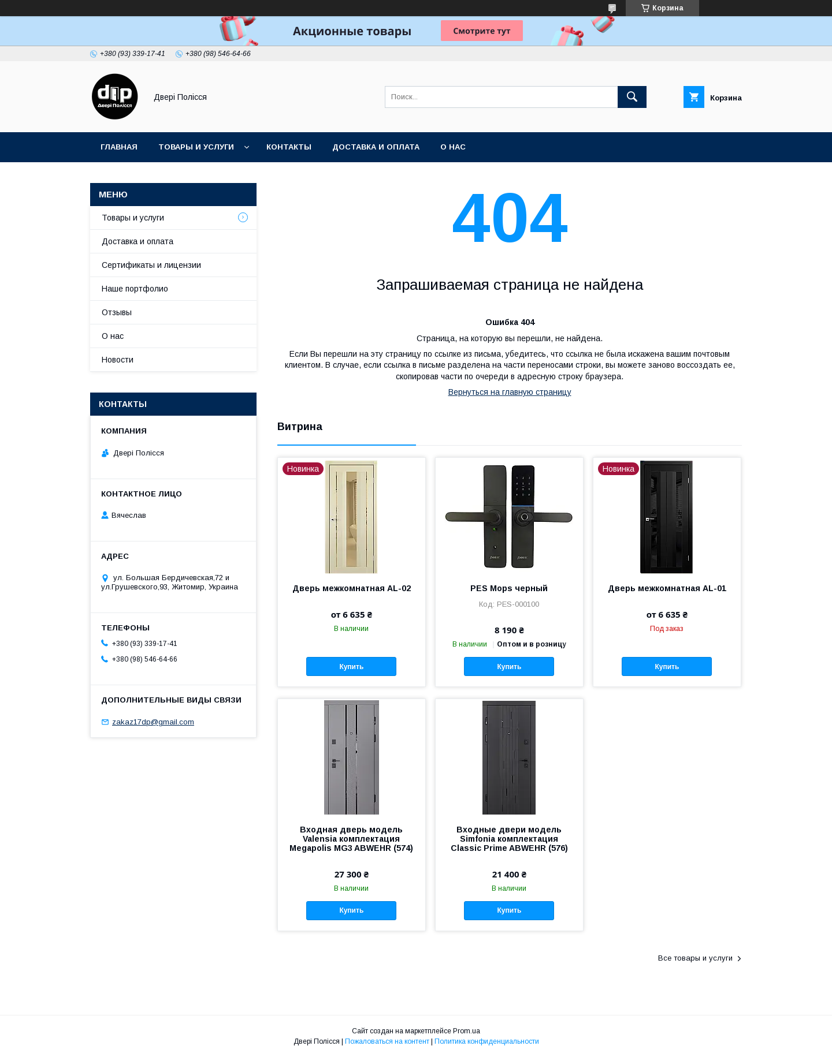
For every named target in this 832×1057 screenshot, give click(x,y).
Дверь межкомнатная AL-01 (667, 588)
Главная (119, 147)
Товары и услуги (196, 147)
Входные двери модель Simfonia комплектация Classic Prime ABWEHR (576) (509, 839)
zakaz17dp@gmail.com (153, 722)
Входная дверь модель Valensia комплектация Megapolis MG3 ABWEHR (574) (351, 839)
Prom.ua (466, 1031)
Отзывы (117, 312)
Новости (117, 359)
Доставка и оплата (375, 147)
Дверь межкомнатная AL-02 (351, 588)
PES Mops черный (509, 588)
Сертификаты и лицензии (151, 265)
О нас (453, 147)
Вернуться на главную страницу (509, 392)
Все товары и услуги (695, 958)
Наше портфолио (135, 288)
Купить (351, 667)
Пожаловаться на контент (387, 1041)
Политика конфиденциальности (486, 1041)
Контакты (288, 147)
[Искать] (632, 97)
